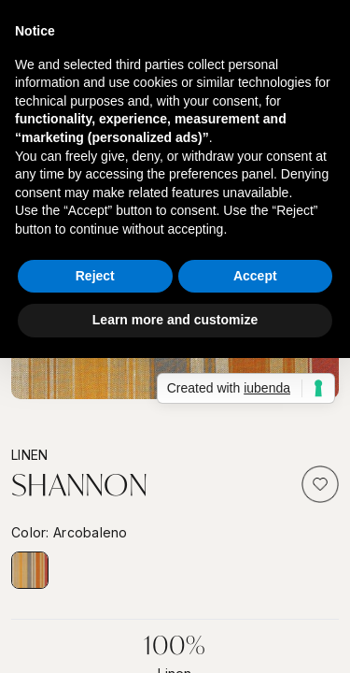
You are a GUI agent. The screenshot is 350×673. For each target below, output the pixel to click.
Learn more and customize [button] (175, 319)
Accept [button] (255, 275)
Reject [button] (95, 275)
